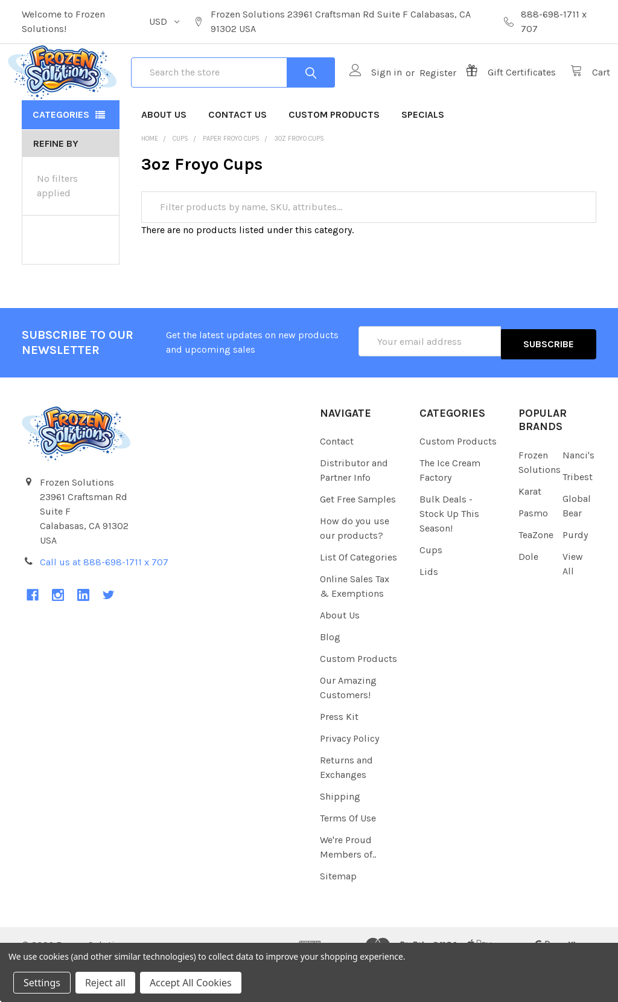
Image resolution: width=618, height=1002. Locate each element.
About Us (163, 156)
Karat (529, 530)
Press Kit (339, 756)
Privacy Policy (349, 777)
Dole (528, 595)
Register (424, 93)
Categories (61, 156)
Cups (430, 589)
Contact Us (237, 156)
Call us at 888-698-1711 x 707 (104, 600)
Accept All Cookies (191, 982)
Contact (337, 480)
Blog (330, 676)
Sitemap (338, 915)
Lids (428, 611)
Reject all (105, 982)
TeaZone (535, 573)
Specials (422, 156)
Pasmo (533, 551)
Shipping (340, 835)
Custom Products (334, 156)
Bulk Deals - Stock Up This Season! (449, 553)
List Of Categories (358, 596)
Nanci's (578, 493)
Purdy (575, 573)
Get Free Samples (358, 538)
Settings (42, 982)
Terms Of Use (348, 857)
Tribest (577, 515)
